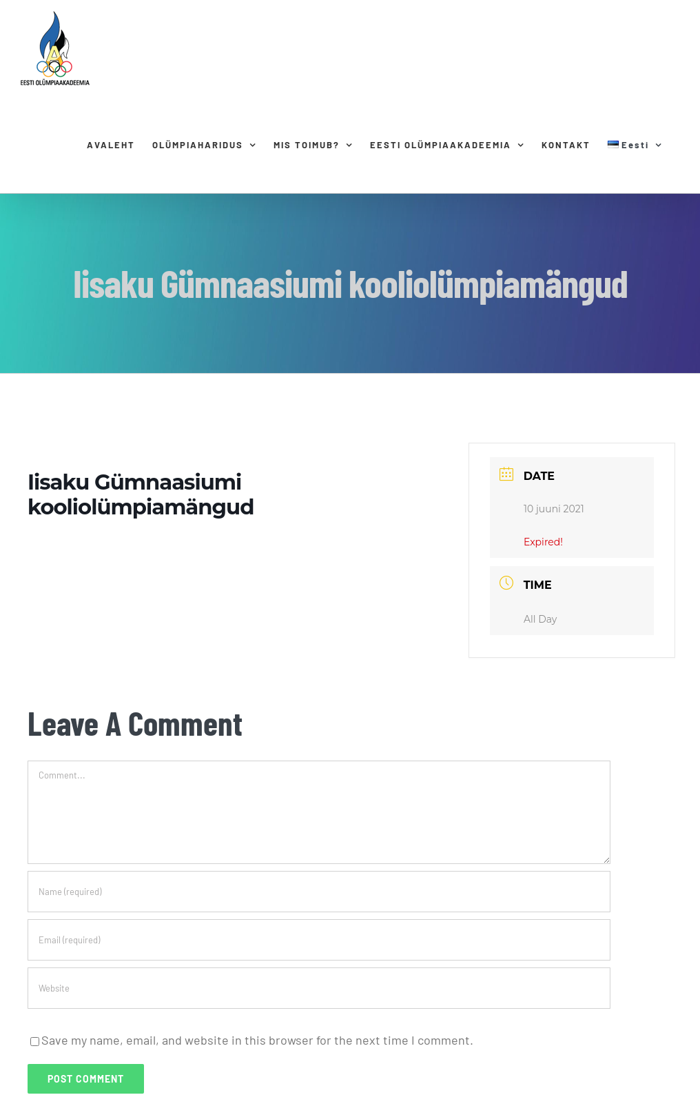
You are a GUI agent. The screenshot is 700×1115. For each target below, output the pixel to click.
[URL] (319, 988)
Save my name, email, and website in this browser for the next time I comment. (257, 1039)
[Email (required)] (319, 940)
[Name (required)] (319, 891)
